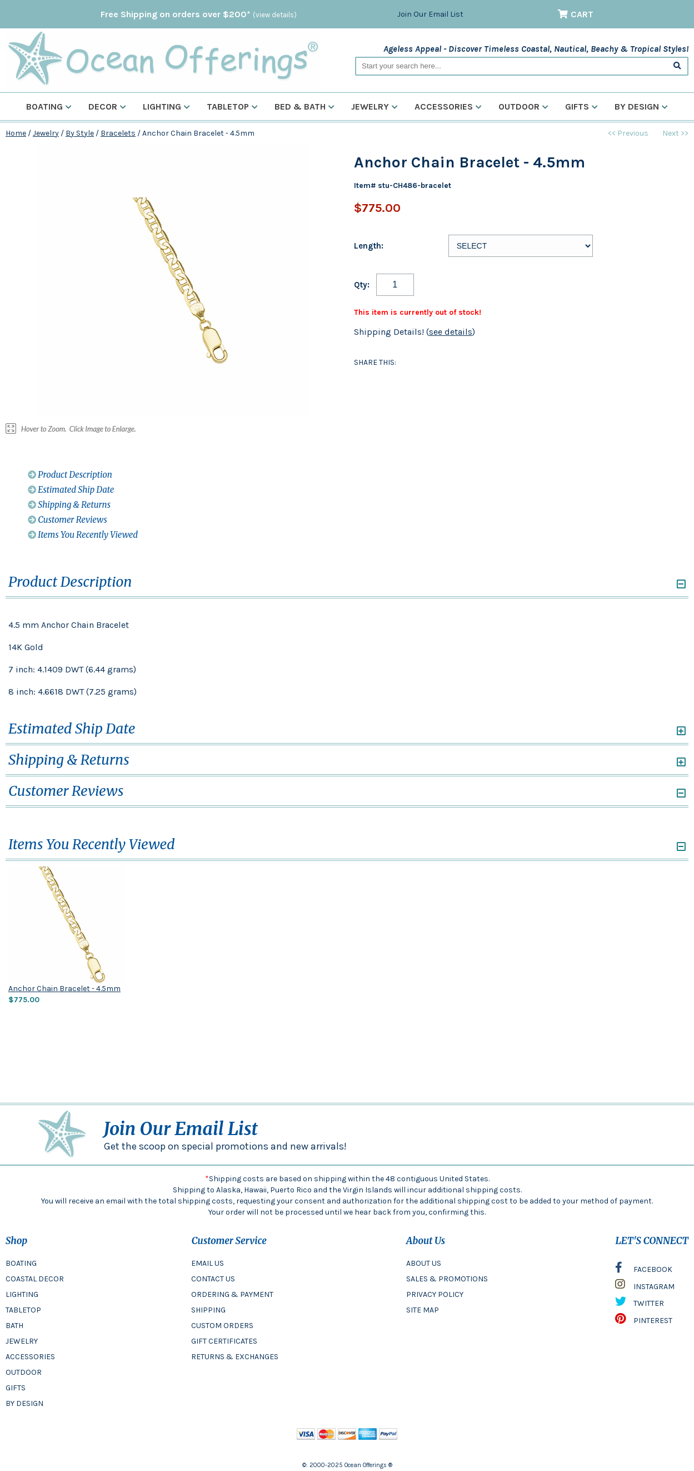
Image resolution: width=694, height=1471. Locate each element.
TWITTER (639, 1304)
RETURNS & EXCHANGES (234, 1356)
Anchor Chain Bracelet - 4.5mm (64, 988)
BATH (14, 1325)
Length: (368, 246)
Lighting (166, 106)
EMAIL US (207, 1263)
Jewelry (374, 106)
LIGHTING (22, 1294)
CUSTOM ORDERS (222, 1325)
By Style (80, 133)
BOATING (21, 1263)
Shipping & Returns (69, 504)
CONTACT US (213, 1279)
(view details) (275, 15)
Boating (49, 106)
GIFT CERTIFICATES (224, 1341)
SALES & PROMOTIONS (447, 1279)
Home (16, 133)
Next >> (675, 133)
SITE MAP (422, 1310)
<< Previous (628, 133)
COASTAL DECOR (35, 1279)
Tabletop (232, 106)
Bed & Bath (304, 106)
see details (450, 331)
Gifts (581, 106)
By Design (641, 106)
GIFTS (16, 1388)
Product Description (70, 474)
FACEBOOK (643, 1270)
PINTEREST (643, 1321)
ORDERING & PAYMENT (232, 1294)
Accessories (448, 106)
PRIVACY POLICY (434, 1294)
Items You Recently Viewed (83, 534)
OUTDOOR (24, 1372)
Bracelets (118, 133)
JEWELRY (22, 1341)
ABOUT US (423, 1263)
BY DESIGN (24, 1403)
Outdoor (523, 106)
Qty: (362, 285)
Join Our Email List (430, 14)
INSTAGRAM (645, 1287)
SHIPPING (208, 1310)
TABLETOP (23, 1310)
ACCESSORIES (30, 1356)
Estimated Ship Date (71, 489)
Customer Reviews (67, 519)
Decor (107, 106)
